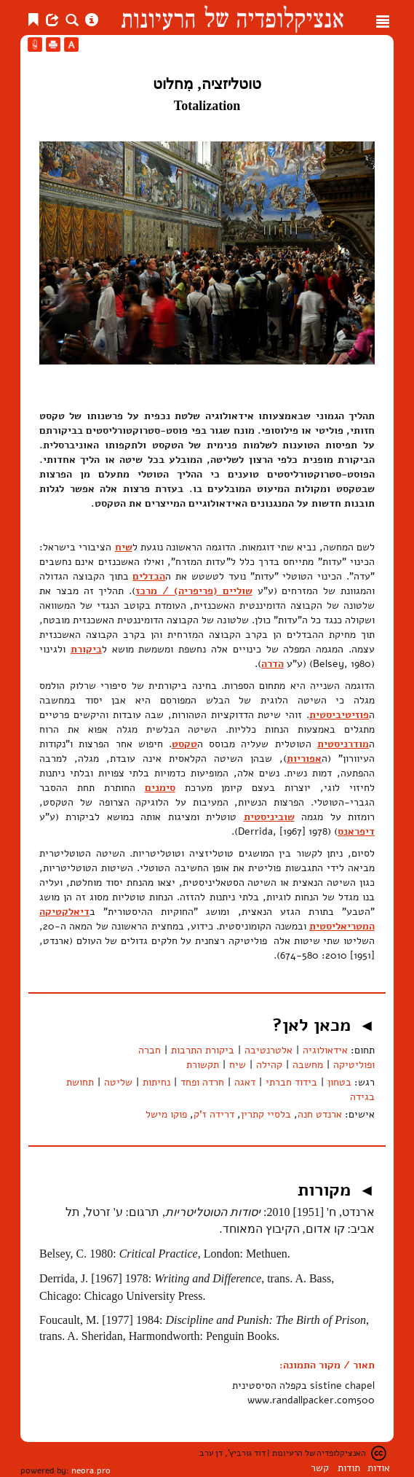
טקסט (184, 744)
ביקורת (86, 649)
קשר (320, 1468)
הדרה (272, 664)
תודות (349, 1468)
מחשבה (307, 1065)
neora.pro (91, 1470)
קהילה (269, 1065)
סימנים (160, 788)
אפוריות (304, 758)
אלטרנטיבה (268, 1050)
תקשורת (202, 1065)
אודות (378, 1468)
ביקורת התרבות (202, 1050)
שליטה (118, 1082)
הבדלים (148, 576)
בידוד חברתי (291, 1082)
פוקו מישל (166, 1114)
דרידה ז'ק (214, 1114)
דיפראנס (356, 831)
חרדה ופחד (202, 1082)
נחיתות (156, 1082)
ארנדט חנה (320, 1114)
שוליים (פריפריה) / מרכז (193, 591)
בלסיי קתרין (266, 1114)
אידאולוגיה (325, 1050)
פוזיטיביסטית (339, 715)
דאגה (244, 1082)
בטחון (339, 1082)
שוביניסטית (269, 817)
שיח (123, 547)
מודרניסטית (343, 744)
